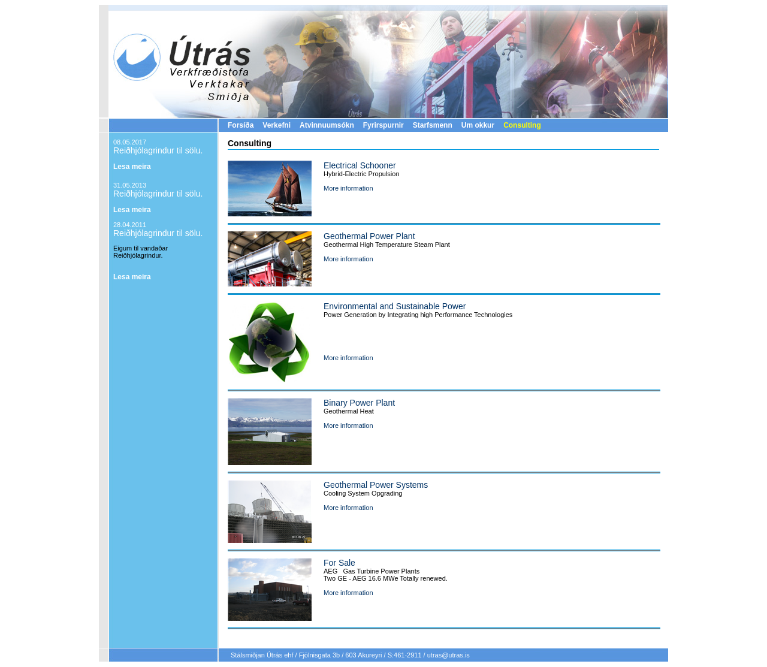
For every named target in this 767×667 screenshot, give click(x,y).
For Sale (339, 563)
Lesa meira (132, 166)
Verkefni (276, 125)
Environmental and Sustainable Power (395, 306)
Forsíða (240, 125)
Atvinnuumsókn (327, 125)
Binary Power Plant (359, 403)
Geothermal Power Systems (376, 485)
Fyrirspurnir (383, 125)
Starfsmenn (432, 125)
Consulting (522, 125)
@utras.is (456, 655)
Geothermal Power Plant (369, 236)
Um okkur (477, 125)
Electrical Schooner (360, 165)
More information (348, 188)
